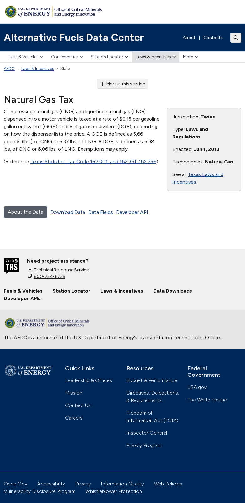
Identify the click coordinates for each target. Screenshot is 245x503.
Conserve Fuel (67, 56)
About (189, 37)
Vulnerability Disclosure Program (39, 491)
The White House (207, 400)
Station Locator (109, 56)
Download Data (67, 212)
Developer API (132, 212)
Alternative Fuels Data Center (74, 37)
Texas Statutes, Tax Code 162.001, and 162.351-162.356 (93, 161)
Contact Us (78, 405)
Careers (74, 418)
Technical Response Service (58, 270)
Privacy (83, 484)
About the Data (25, 212)
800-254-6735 (46, 276)
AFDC (9, 68)
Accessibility (51, 484)
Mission (73, 393)
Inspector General (146, 433)
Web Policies (168, 484)
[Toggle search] (236, 38)
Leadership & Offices (88, 380)
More (190, 56)
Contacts (213, 37)
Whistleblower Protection (113, 491)
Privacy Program (144, 445)
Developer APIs (22, 298)
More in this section (122, 84)
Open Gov (15, 484)
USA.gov (197, 387)
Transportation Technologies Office (179, 337)
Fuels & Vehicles (25, 56)
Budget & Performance (151, 380)
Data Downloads (172, 291)
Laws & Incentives (156, 56)
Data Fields (100, 212)
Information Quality (122, 484)
